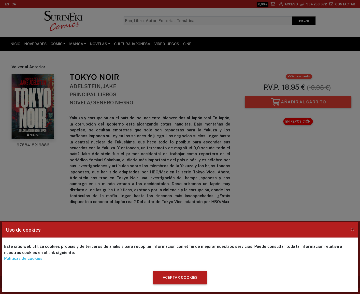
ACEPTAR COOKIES (180, 277)
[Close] (352, 229)
